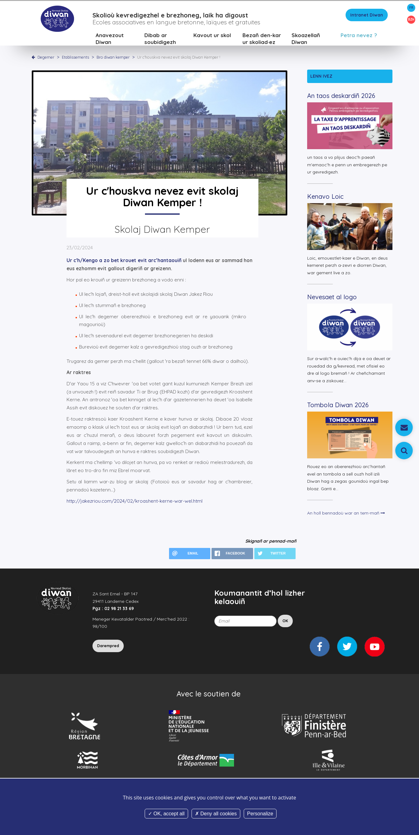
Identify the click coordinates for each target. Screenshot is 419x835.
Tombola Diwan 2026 (338, 406)
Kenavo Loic (325, 197)
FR (411, 8)
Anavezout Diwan (110, 39)
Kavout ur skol (212, 35)
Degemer (45, 57)
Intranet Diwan (366, 15)
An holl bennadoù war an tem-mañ (346, 514)
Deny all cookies (216, 813)
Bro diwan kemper (114, 57)
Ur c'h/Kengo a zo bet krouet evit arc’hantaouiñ (124, 261)
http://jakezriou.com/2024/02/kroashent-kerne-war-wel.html (134, 502)
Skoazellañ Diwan (306, 39)
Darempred (108, 646)
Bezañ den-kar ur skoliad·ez (261, 39)
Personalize (260, 813)
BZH (411, 19)
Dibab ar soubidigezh (160, 39)
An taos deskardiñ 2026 (341, 96)
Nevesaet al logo (332, 298)
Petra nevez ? (359, 35)
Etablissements (76, 57)
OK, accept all (166, 813)
